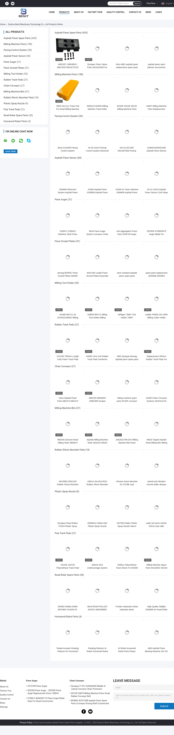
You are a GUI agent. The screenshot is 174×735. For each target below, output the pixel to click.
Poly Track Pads (12, 109)
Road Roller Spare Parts (16, 115)
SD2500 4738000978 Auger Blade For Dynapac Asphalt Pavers (156, 234)
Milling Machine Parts (15, 44)
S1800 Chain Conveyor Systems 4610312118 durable (156, 401)
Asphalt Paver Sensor (15, 56)
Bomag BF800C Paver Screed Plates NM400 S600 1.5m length (68, 276)
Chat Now (150, 3)
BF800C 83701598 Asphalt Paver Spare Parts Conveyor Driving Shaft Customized (90, 702)
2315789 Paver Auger (37, 686)
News (148, 12)
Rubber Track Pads (13, 79)
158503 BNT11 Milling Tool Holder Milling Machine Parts (97, 317)
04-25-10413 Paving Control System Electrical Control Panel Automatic (97, 151)
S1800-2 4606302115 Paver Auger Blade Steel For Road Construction (46, 699)
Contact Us (135, 12)
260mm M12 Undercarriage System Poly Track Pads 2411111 (97, 568)
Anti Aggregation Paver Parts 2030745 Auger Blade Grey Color (126, 234)
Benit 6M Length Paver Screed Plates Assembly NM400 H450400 (97, 276)
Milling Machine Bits (14, 91)
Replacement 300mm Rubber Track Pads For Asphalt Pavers (156, 359)
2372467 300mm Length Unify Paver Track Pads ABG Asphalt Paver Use (68, 359)
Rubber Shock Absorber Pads (19, 97)
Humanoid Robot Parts (15, 121)
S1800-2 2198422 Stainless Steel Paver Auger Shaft (67, 234)
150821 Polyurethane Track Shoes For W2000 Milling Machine (127, 568)
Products (64, 12)
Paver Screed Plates (14, 67)
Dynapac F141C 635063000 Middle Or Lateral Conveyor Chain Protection (88, 687)
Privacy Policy (26, 722)
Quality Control (116, 12)
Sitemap (4, 707)
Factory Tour (95, 12)
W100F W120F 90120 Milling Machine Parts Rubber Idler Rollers (127, 109)
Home (52, 12)
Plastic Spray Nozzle (14, 103)
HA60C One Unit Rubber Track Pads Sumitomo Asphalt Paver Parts (97, 359)
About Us (79, 12)
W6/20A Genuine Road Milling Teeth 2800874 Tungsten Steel (67, 443)
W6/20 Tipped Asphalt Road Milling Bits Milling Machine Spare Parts (156, 443)
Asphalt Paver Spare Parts (17, 38)
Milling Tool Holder (13, 73)
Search (137, 3)
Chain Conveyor (12, 85)
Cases (158, 12)
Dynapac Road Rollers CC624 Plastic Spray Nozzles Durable (68, 526)
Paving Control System (15, 50)
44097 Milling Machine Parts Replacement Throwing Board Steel (156, 109)
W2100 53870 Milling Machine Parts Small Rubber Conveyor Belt (90, 694)
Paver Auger (10, 62)
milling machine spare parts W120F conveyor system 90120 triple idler (127, 401)
